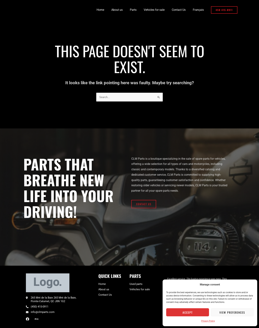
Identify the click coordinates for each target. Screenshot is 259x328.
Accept (188, 312)
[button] (224, 10)
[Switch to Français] (199, 10)
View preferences (232, 312)
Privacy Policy (208, 321)
